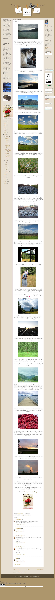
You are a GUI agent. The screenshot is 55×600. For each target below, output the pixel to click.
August (6, 144)
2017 (5, 135)
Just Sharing (25, 515)
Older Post (40, 569)
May (6, 164)
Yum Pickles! (7, 153)
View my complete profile (48, 48)
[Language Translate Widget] (50, 97)
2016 (5, 174)
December (7, 136)
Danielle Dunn (18, 528)
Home (28, 569)
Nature (29, 515)
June (6, 162)
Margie (17, 558)
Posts (47, 90)
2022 (5, 125)
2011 (5, 184)
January (6, 172)
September (7, 142)
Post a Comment (17, 564)
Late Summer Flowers (7, 156)
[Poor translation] (3, 585)
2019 (5, 131)
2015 (5, 176)
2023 (5, 123)
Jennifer (47, 25)
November (7, 138)
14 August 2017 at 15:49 (20, 524)
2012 (5, 182)
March (6, 168)
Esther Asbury (18, 519)
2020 (5, 129)
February (7, 170)
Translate (47, 99)
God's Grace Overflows (19, 536)
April (6, 166)
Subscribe (48, 81)
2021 (5, 127)
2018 (5, 133)
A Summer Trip (8, 158)
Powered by (48, 85)
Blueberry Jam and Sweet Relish (7, 147)
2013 (5, 180)
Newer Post (16, 569)
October (6, 140)
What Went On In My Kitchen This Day (8, 150)
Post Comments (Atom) (22, 572)
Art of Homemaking (19, 515)
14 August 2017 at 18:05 (20, 532)
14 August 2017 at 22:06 (20, 554)
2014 (5, 178)
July (6, 160)
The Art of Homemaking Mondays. (30, 492)
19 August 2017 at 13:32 (20, 561)
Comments (48, 92)
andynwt (31, 576)
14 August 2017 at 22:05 (20, 543)
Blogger (38, 576)
